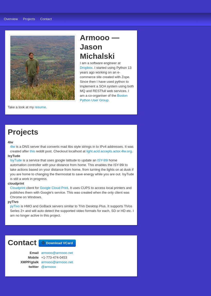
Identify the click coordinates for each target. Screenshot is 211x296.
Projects (29, 19)
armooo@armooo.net (57, 253)
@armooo (48, 267)
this (32, 151)
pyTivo (15, 206)
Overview (11, 19)
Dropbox (86, 68)
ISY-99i (102, 160)
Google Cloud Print (54, 188)
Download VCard (57, 243)
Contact (46, 19)
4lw (12, 147)
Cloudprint (17, 188)
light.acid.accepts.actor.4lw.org (109, 151)
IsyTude (16, 160)
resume (40, 107)
